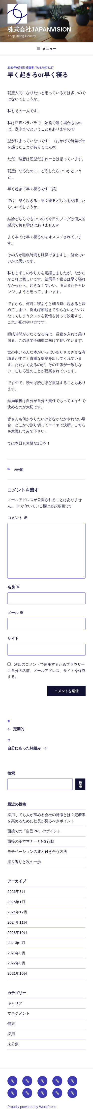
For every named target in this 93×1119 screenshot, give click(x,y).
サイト (13, 638)
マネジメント (18, 1013)
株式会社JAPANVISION (39, 29)
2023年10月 (17, 932)
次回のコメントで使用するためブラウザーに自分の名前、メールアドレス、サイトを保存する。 (46, 670)
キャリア (14, 1003)
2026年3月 (16, 891)
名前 (13, 587)
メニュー (46, 49)
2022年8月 (16, 963)
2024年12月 (17, 912)
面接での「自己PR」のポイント (34, 831)
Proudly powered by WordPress (31, 1107)
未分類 (18, 469)
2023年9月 (16, 943)
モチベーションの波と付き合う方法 (37, 851)
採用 (11, 1034)
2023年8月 (16, 953)
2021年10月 (17, 973)
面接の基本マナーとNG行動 (30, 841)
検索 (11, 773)
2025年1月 (16, 902)
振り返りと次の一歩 (24, 862)
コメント (17, 518)
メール (15, 613)
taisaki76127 (44, 67)
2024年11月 (17, 922)
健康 (11, 1023)
